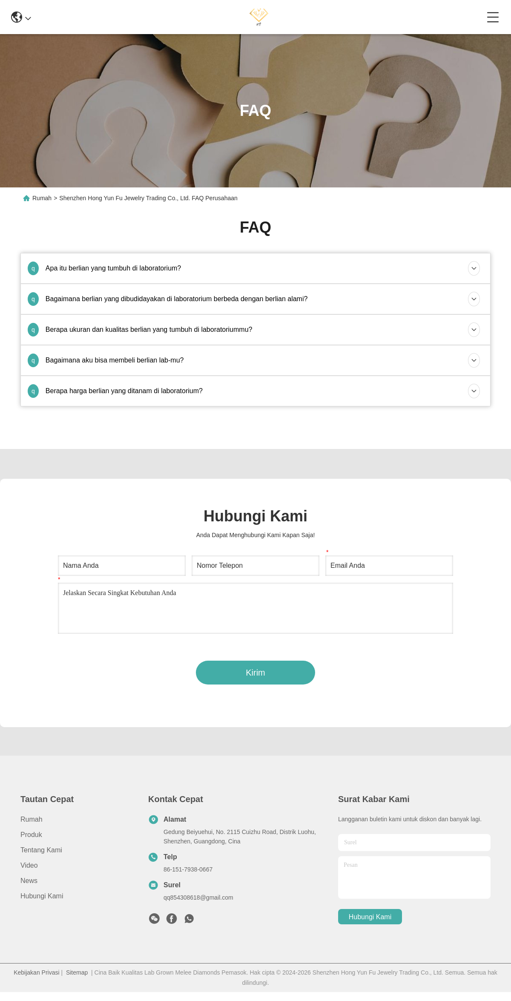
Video (29, 865)
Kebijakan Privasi (36, 972)
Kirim (255, 672)
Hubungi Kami (41, 896)
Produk (31, 834)
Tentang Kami (41, 850)
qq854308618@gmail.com (198, 897)
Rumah (42, 198)
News (28, 880)
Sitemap (77, 972)
